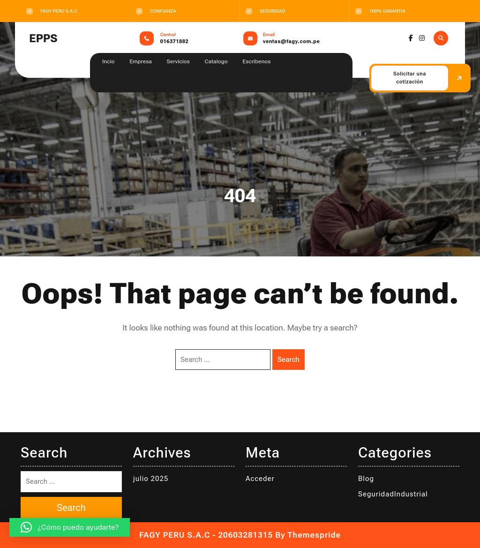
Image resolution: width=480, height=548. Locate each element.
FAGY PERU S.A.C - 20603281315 (206, 535)
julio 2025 (150, 478)
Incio (108, 61)
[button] (69, 527)
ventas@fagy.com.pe (291, 41)
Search (289, 359)
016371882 (174, 41)
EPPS (43, 38)
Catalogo (215, 61)
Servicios (178, 61)
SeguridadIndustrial (393, 494)
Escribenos (256, 61)
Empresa (140, 61)
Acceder (260, 478)
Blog (366, 478)
